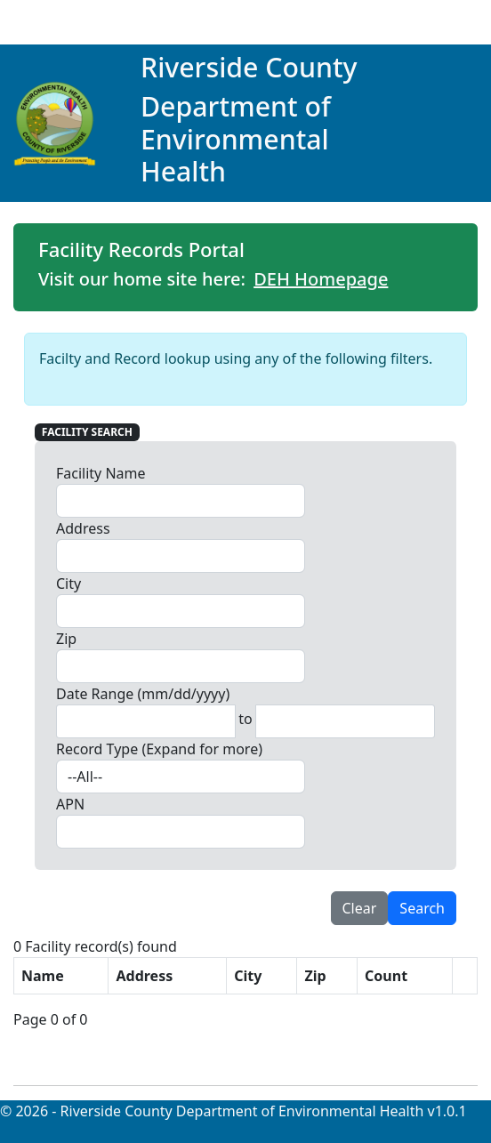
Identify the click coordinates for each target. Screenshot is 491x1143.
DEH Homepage (321, 279)
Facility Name (101, 473)
